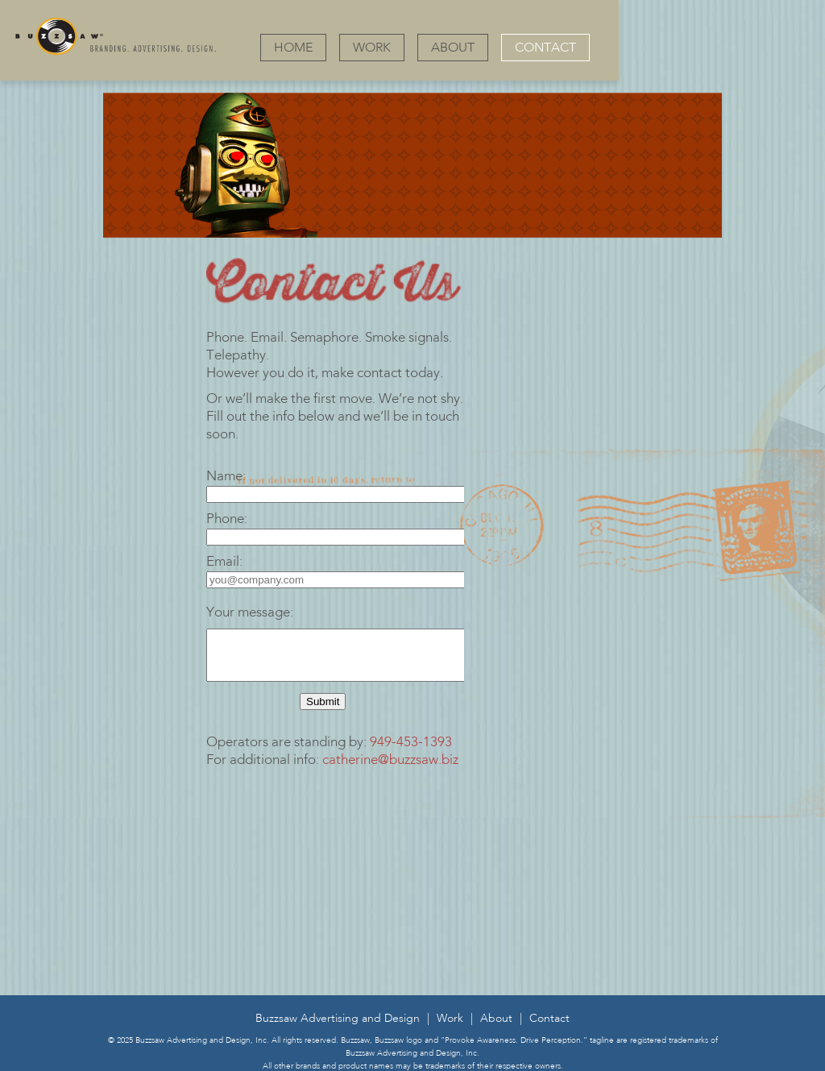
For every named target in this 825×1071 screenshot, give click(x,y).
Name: (226, 477)
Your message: (249, 613)
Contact (549, 1028)
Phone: (226, 519)
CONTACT (545, 48)
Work (450, 1028)
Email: (224, 562)
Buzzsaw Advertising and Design (337, 1028)
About (496, 1028)
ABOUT (453, 48)
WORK (372, 48)
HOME (293, 48)
